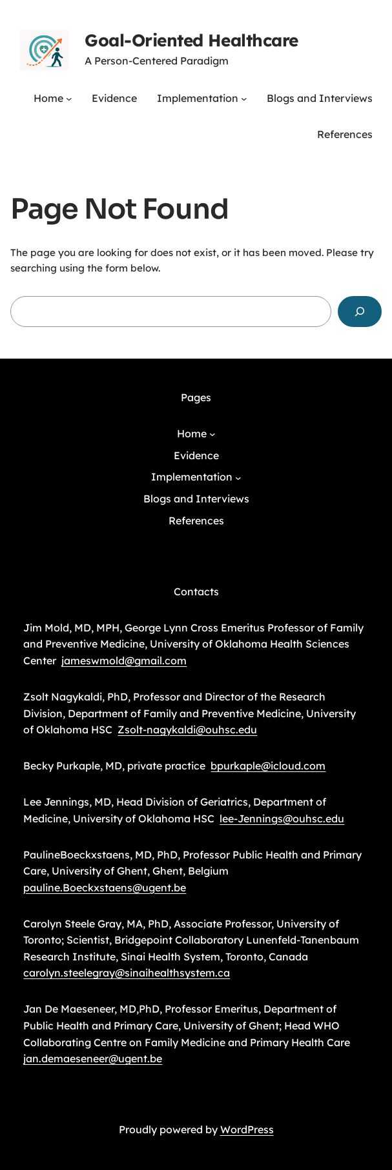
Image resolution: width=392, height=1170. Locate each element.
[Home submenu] (69, 98)
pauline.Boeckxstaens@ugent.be (104, 887)
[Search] (360, 311)
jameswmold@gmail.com (124, 660)
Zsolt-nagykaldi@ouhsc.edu (187, 729)
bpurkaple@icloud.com (268, 765)
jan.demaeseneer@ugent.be (92, 1058)
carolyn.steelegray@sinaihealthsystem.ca (126, 972)
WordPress (247, 1129)
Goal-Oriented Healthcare (191, 40)
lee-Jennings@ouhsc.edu (282, 818)
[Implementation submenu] (244, 98)
